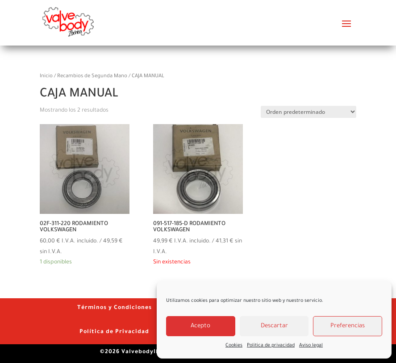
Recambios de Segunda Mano (92, 76)
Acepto (200, 326)
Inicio (46, 76)
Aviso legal (311, 345)
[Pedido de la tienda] (308, 112)
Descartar (274, 326)
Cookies (233, 345)
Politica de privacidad (271, 345)
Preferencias (347, 326)
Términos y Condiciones (114, 308)
